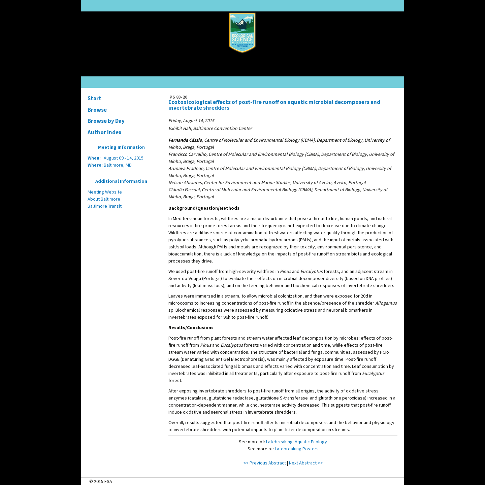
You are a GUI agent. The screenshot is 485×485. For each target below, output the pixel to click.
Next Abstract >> (306, 463)
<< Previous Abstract (264, 463)
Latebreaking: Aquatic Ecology (296, 442)
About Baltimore (104, 199)
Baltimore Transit (105, 206)
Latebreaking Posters (297, 449)
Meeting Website (105, 192)
